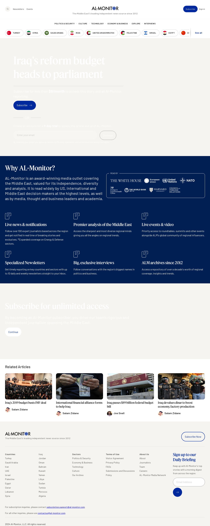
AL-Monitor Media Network (152, 475)
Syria (7, 496)
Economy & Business (118, 24)
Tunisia (42, 487)
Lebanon (9, 491)
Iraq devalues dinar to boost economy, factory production (176, 404)
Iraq (41, 454)
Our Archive (77, 475)
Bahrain (42, 466)
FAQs (108, 466)
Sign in (202, 9)
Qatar (8, 487)
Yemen (42, 475)
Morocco (43, 491)
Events (30, 9)
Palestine (9, 479)
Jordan (42, 458)
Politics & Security (65, 24)
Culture (83, 24)
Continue (13, 331)
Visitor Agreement (115, 458)
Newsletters (18, 9)
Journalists (145, 462)
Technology (97, 24)
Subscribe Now (193, 436)
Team (142, 466)
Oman (41, 462)
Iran (7, 466)
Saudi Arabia (11, 462)
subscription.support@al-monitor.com (66, 507)
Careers (143, 470)
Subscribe (190, 9)
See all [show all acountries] (198, 32)
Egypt (8, 483)
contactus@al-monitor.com (51, 513)
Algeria (42, 496)
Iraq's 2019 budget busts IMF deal (25, 402)
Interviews (150, 24)
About (142, 458)
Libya (41, 479)
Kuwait (42, 470)
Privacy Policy (113, 462)
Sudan (42, 483)
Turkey (8, 458)
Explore (136, 24)
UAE (7, 470)
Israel (7, 475)
